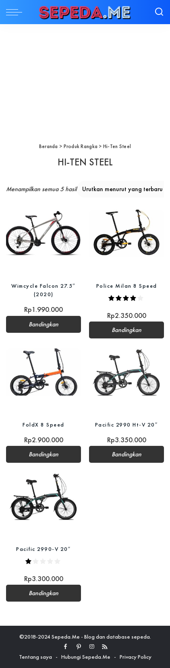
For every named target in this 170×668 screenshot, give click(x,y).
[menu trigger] (16, 12)
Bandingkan (43, 324)
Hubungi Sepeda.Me (85, 656)
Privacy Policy (135, 656)
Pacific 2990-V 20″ (43, 549)
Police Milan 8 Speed (126, 285)
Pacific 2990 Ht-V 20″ (126, 424)
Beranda (48, 146)
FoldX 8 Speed (43, 424)
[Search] (159, 12)
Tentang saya (35, 656)
